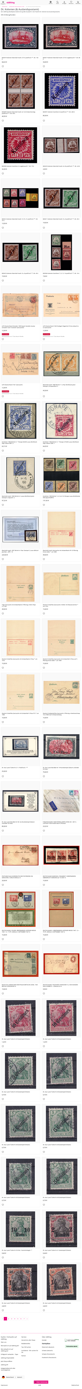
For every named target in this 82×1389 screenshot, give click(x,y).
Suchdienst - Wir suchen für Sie (29, 1351)
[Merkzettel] (71, 2)
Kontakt (44, 1340)
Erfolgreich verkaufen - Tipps (9, 1354)
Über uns (3, 1342)
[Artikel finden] (57, 2)
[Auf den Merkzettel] (20, 66)
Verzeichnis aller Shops (28, 1340)
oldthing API (4, 1365)
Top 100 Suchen (26, 1347)
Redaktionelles (25, 1343)
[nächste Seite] (27, 1318)
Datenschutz (75, 1385)
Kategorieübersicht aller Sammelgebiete (8, 1369)
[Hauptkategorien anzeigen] (3, 2)
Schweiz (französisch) (48, 1354)
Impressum (4, 1385)
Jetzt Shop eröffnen (6, 1361)
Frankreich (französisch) (49, 1357)
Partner (23, 1356)
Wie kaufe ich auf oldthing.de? (10, 1346)
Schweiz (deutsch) (47, 1350)
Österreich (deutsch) (48, 1347)
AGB (39, 1385)
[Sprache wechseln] (50, 2)
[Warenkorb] (78, 2)
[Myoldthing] (64, 2)
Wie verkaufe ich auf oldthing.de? (7, 1350)
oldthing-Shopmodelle (7, 1358)
